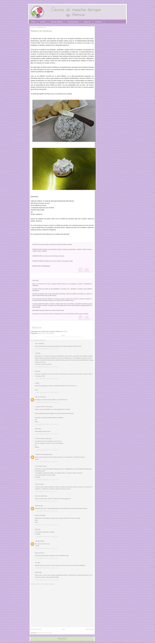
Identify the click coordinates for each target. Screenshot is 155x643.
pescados (50, 333)
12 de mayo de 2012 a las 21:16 (46, 525)
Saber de (87, 22)
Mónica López (39, 515)
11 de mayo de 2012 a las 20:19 (46, 402)
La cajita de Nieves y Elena (42, 406)
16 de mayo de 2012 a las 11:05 (46, 579)
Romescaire (38, 553)
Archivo (43, 22)
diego (36, 529)
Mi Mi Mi (37, 505)
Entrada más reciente (36, 629)
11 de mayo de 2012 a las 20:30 (46, 424)
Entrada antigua (90, 629)
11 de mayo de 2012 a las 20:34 (46, 434)
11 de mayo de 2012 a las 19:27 (46, 348)
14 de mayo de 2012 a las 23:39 (46, 568)
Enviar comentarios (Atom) (45, 633)
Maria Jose (38, 484)
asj (36, 383)
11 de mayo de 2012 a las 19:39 (46, 366)
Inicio (63, 629)
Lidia (36, 353)
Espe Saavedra (39, 397)
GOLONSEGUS (39, 466)
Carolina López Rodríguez (42, 454)
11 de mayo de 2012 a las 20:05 (46, 378)
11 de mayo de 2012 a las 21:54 (46, 461)
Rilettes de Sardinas (41, 31)
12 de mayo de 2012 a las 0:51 (46, 491)
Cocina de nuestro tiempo (42, 438)
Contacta (98, 22)
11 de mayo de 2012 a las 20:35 (46, 450)
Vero (36, 562)
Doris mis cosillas (39, 496)
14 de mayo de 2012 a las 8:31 (46, 548)
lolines (36, 428)
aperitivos (42, 333)
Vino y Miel (38, 343)
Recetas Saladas (57, 22)
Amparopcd (38, 541)
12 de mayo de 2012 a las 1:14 (46, 501)
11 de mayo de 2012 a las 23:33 (46, 479)
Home (33, 22)
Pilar (36, 371)
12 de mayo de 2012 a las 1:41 (46, 511)
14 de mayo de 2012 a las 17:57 (46, 558)
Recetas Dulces (73, 22)
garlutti (37, 572)
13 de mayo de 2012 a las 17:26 (46, 536)
